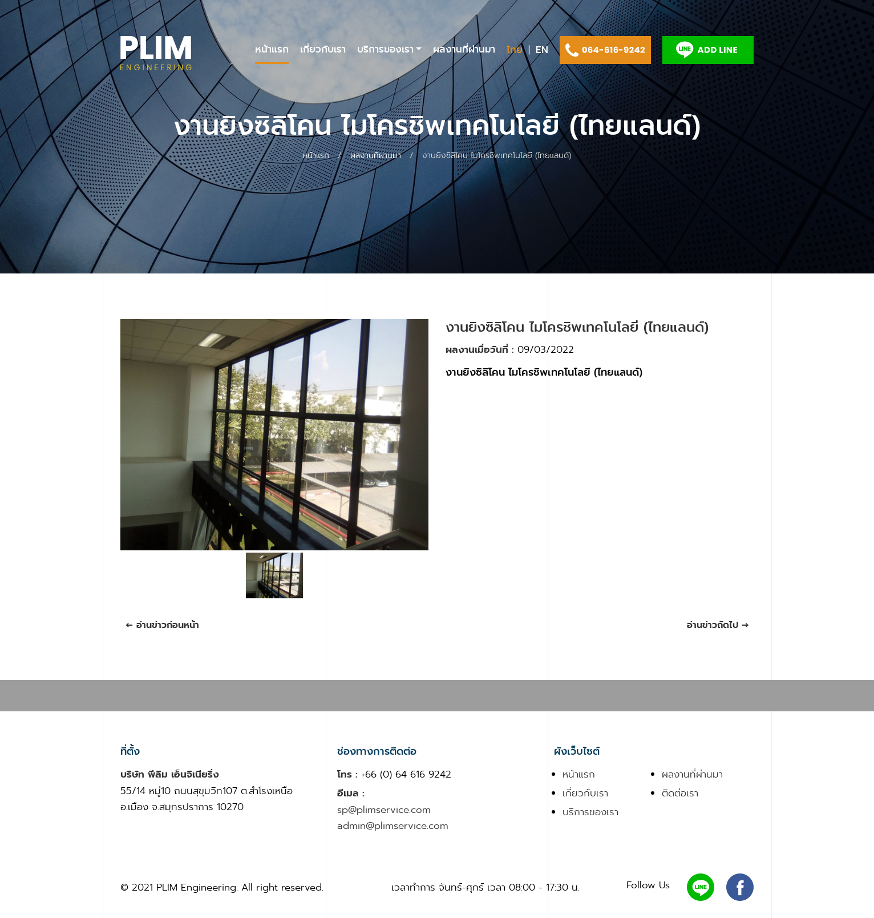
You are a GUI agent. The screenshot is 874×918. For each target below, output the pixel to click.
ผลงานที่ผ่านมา (464, 49)
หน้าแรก (272, 49)
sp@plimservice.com (384, 809)
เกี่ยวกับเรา (323, 49)
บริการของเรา (385, 49)
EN (542, 50)
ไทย (515, 50)
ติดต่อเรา (680, 793)
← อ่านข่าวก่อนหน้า (162, 625)
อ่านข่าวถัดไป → (718, 625)
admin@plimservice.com (392, 825)
